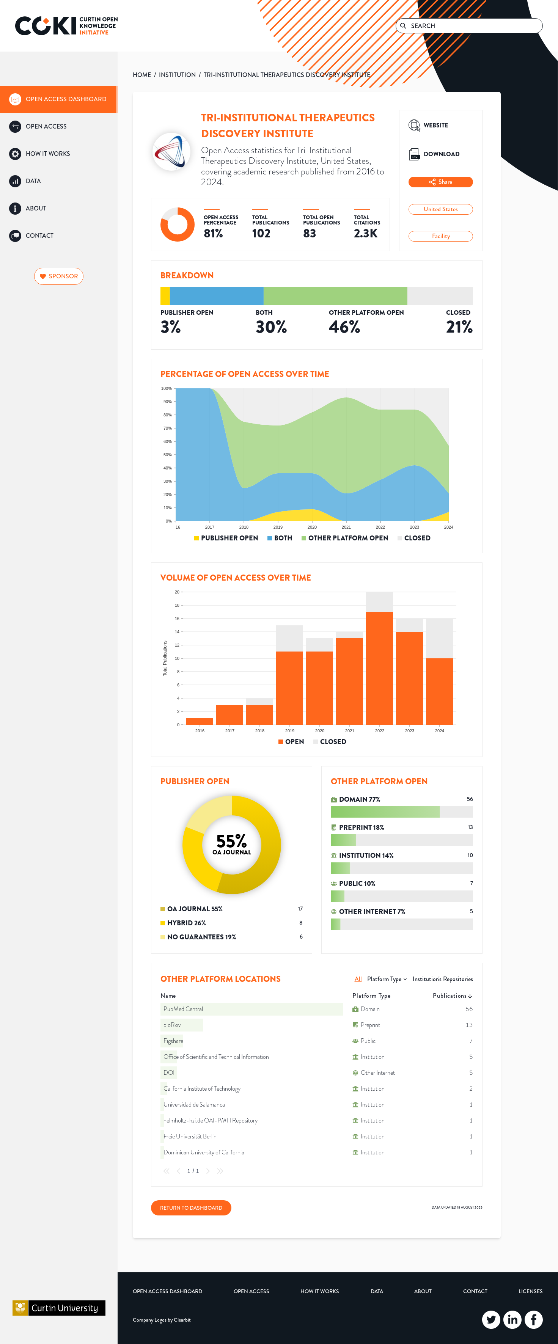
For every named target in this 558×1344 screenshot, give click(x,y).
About (423, 1291)
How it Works (319, 1291)
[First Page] (166, 1171)
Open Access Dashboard (167, 1291)
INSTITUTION (177, 75)
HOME (142, 75)
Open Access (251, 1291)
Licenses (531, 1291)
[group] (59, 99)
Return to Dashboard (191, 1208)
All (358, 979)
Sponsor (59, 276)
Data (377, 1291)
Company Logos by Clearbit (162, 1320)
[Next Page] (208, 1171)
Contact (475, 1291)
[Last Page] (220, 1171)
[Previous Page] (179, 1171)
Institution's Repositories (443, 979)
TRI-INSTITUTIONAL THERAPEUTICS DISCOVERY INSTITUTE (287, 75)
